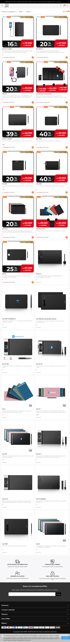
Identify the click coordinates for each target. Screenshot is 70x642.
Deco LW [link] (38, 409)
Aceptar (65, 638)
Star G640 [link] (4, 183)
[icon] (3, 627)
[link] (7, 6)
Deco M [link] (38, 544)
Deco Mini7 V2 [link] (39, 49)
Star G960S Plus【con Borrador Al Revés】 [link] (46, 319)
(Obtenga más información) (24, 640)
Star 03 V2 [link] (38, 273)
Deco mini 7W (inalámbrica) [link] (8, 318)
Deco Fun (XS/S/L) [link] (40, 228)
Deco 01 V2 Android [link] (7, 139)
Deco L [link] (4, 409)
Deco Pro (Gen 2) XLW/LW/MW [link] (43, 94)
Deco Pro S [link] (38, 454)
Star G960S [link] (5, 544)
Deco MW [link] (4, 454)
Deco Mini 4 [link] (39, 139)
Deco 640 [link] (4, 94)
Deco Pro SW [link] (39, 364)
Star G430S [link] (39, 183)
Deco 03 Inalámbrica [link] (41, 499)
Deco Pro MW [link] (5, 364)
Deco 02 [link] (4, 273)
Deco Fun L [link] (5, 228)
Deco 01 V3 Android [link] (7, 49)
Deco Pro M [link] (5, 499)
